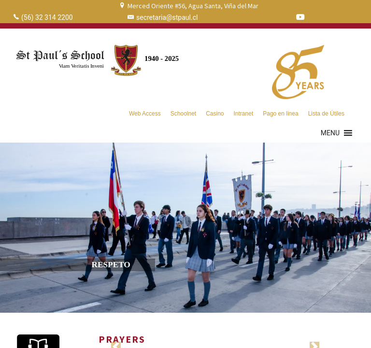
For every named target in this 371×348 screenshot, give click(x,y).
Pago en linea (280, 113)
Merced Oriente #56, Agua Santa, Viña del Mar (193, 5)
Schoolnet (183, 113)
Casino (215, 113)
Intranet (244, 113)
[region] (185, 228)
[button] (330, 133)
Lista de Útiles (326, 113)
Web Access (145, 113)
